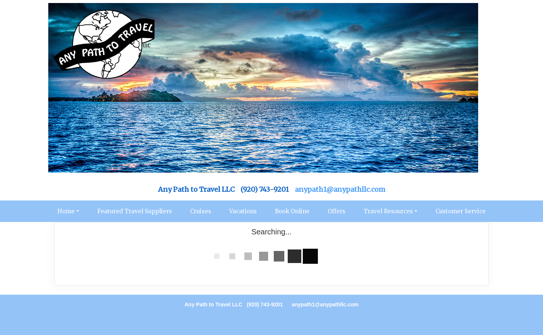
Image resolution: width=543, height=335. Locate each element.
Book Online (292, 211)
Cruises (200, 211)
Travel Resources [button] (388, 211)
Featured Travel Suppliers (134, 211)
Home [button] (66, 211)
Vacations (243, 211)
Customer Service (461, 211)
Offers (336, 211)
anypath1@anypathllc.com (340, 189)
